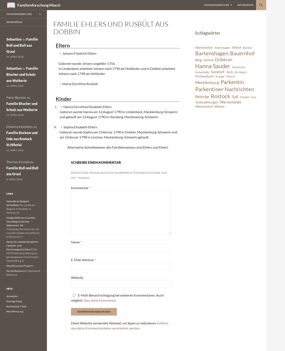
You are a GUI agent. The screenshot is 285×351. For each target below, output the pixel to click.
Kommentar (80, 188)
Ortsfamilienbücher (216, 5)
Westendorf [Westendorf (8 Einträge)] (204, 106)
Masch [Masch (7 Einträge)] (230, 76)
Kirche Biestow (14, 270)
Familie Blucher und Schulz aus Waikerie (22, 74)
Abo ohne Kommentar (100, 300)
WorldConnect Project (18, 265)
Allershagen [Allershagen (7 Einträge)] (222, 47)
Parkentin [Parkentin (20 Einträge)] (232, 82)
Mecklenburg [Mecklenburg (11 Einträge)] (207, 82)
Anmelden (12, 296)
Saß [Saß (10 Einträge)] (235, 96)
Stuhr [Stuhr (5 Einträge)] (253, 97)
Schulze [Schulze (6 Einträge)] (244, 97)
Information (245, 5)
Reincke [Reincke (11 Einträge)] (202, 96)
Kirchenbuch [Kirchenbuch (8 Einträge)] (204, 76)
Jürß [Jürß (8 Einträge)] (229, 72)
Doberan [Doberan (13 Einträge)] (223, 59)
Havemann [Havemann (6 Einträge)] (238, 67)
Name (76, 242)
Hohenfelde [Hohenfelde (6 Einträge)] (202, 72)
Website (77, 277)
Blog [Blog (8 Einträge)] (198, 60)
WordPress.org (14, 311)
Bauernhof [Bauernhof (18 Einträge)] (242, 53)
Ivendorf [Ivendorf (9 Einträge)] (217, 72)
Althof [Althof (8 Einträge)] (236, 47)
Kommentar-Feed (16, 306)
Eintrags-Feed (14, 301)
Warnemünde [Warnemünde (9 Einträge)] (230, 102)
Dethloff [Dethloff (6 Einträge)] (208, 60)
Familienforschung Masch (38, 5)
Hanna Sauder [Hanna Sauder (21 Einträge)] (212, 66)
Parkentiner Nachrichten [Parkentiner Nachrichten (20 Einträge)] (224, 89)
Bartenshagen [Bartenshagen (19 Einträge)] (211, 53)
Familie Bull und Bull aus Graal (22, 45)
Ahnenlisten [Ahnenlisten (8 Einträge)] (204, 47)
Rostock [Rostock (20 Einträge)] (220, 96)
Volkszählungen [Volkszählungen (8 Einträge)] (206, 102)
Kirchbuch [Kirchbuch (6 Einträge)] (241, 72)
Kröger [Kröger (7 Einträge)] (220, 76)
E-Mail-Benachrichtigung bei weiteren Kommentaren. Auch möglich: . (117, 297)
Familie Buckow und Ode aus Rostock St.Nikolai (22, 139)
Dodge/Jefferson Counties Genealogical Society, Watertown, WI (20, 221)
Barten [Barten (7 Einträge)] (247, 47)
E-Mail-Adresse (83, 260)
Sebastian (14, 39)
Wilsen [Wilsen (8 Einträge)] (219, 106)
